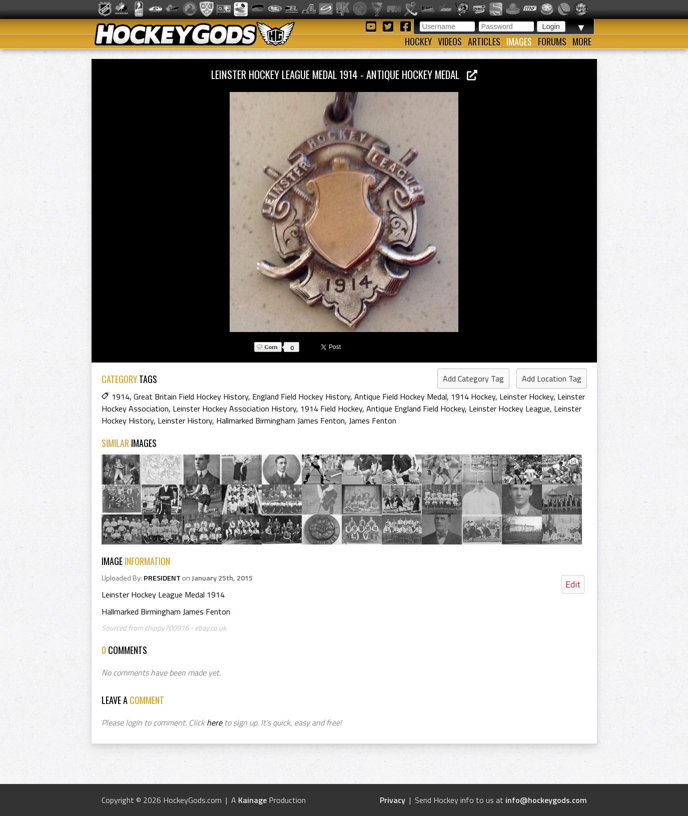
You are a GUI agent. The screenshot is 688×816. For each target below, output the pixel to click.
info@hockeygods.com (546, 800)
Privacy (392, 800)
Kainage (252, 800)
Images (519, 41)
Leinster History (185, 420)
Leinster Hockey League (509, 408)
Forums (552, 41)
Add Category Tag (473, 378)
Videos (450, 41)
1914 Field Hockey (331, 408)
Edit (572, 584)
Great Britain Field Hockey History (191, 396)
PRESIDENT (162, 578)
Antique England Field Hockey (415, 408)
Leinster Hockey (526, 396)
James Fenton (372, 420)
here (214, 722)
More (581, 41)
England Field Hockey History (301, 396)
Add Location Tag (551, 378)
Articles (484, 41)
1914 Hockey (473, 396)
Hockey (418, 41)
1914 (121, 396)
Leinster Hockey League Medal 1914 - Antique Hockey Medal (344, 74)
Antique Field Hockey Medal (400, 396)
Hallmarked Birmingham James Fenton (280, 420)
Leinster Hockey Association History (234, 408)
